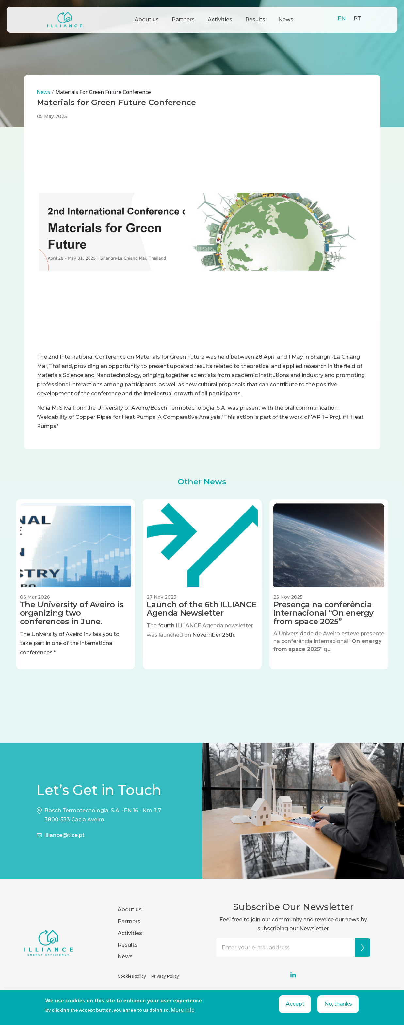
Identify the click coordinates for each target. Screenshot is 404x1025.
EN (342, 18)
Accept (295, 1004)
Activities (220, 19)
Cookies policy (132, 976)
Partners (183, 19)
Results (255, 19)
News (285, 19)
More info (183, 1009)
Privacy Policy (165, 976)
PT (357, 18)
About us (147, 19)
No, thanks (338, 1004)
